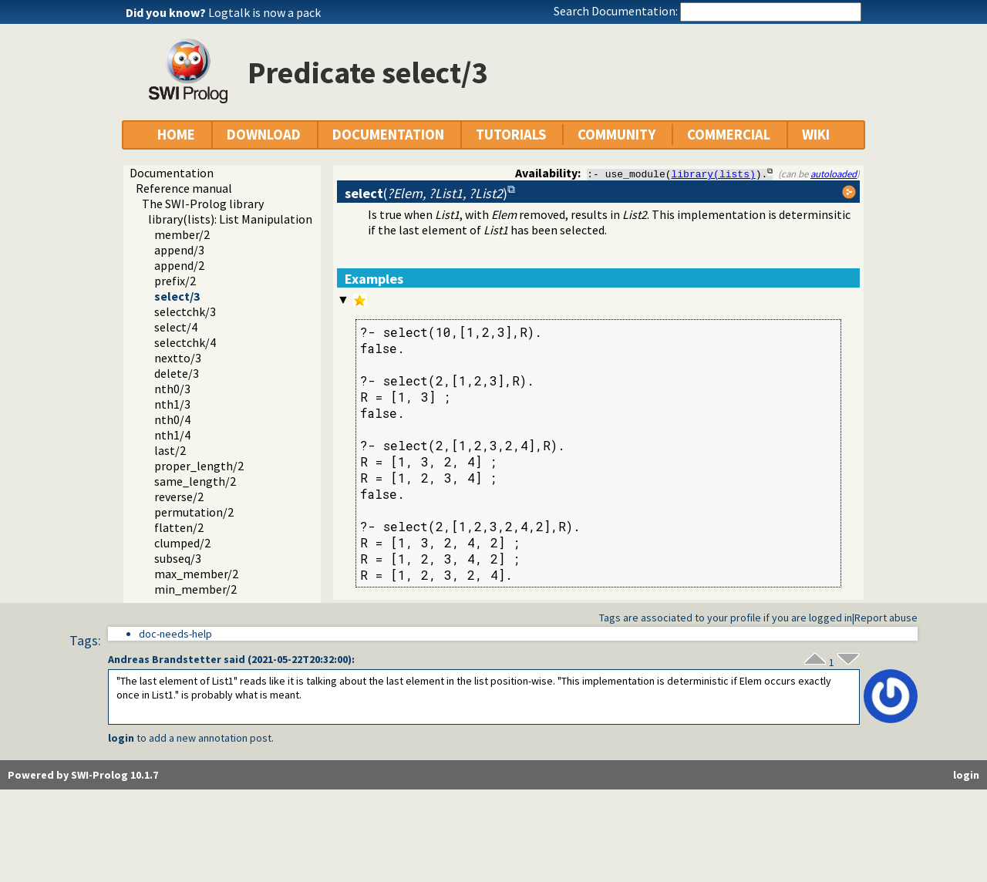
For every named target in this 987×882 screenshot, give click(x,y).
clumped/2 (182, 542)
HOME (176, 134)
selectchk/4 (185, 342)
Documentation (172, 172)
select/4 (175, 327)
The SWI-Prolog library (203, 203)
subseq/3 (177, 558)
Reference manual (184, 188)
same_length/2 (195, 481)
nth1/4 (172, 435)
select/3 (177, 296)
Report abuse (886, 617)
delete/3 (176, 373)
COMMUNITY (616, 134)
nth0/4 (172, 419)
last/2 (170, 450)
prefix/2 (175, 280)
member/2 (182, 234)
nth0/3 (172, 388)
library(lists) (714, 173)
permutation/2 (194, 512)
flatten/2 (179, 527)
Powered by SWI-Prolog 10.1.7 (83, 775)
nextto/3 (177, 357)
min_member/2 (195, 589)
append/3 (179, 250)
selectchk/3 (185, 311)
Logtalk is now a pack (264, 12)
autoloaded (833, 173)
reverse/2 (179, 496)
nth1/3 (172, 404)
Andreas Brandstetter (164, 659)
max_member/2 (196, 573)
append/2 (179, 265)
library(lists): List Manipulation (230, 219)
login (121, 738)
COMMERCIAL (728, 134)
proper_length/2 (199, 465)
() (426, 193)
